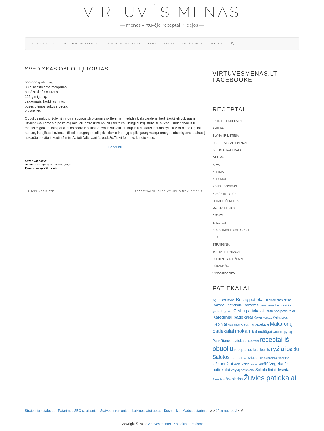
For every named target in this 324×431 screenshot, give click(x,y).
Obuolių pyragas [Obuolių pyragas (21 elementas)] (284, 332)
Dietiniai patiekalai (227, 150)
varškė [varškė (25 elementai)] (264, 364)
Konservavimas (225, 186)
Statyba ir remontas (114, 410)
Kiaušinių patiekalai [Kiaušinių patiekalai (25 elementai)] (255, 324)
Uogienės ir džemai (228, 259)
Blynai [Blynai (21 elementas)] (231, 300)
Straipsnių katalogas (40, 410)
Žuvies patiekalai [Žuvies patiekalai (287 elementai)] (270, 378)
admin (43, 160)
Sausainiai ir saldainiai (231, 230)
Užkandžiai (43, 43)
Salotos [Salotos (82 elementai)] (221, 357)
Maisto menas (224, 208)
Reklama (196, 424)
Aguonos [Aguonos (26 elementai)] (219, 300)
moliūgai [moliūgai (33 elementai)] (265, 332)
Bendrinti (115, 147)
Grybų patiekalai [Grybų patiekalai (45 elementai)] (248, 310)
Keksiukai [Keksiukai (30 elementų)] (280, 317)
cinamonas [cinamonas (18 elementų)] (276, 300)
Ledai (169, 43)
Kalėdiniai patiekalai (203, 43)
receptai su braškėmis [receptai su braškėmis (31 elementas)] (252, 350)
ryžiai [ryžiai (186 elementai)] (278, 348)
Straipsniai (222, 244)
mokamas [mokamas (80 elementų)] (246, 331)
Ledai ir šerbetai (226, 201)
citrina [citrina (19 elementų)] (287, 300)
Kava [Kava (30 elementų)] (258, 317)
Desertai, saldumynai (230, 143)
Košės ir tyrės (225, 194)
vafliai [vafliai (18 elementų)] (237, 364)
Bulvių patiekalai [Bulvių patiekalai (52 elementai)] (252, 299)
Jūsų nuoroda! (226, 410)
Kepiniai (219, 172)
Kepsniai (219, 179)
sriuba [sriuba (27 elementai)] (253, 358)
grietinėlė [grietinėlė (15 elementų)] (218, 311)
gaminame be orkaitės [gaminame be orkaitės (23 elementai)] (275, 305)
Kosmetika (172, 410)
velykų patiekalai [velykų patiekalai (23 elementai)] (242, 370)
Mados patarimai (195, 410)
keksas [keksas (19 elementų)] (267, 317)
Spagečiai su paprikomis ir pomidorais (169, 191)
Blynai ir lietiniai (226, 135)
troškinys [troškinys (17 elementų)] (284, 357)
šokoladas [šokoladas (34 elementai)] (234, 379)
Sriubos (219, 237)
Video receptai (225, 273)
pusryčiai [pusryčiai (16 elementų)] (253, 340)
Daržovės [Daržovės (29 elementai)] (251, 305)
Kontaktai (180, 424)
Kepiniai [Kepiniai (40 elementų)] (220, 324)
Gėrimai (219, 157)
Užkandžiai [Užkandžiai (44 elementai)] (223, 363)
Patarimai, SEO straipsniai (77, 410)
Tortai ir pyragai (123, 43)
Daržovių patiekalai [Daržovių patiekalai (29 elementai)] (228, 305)
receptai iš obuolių (46, 168)
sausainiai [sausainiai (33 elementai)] (239, 357)
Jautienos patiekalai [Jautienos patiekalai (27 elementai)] (280, 311)
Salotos (219, 222)
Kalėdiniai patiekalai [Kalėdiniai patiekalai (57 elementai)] (233, 317)
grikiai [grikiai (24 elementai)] (228, 311)
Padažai (219, 215)
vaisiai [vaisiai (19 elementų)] (246, 364)
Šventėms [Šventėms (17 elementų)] (219, 379)
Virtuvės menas (162, 12)
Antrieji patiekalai (80, 43)
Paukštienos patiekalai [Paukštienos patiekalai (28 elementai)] (230, 340)
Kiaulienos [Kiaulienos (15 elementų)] (234, 324)
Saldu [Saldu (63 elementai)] (293, 349)
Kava (152, 43)
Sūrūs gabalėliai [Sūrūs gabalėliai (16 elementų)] (268, 357)
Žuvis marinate (41, 191)
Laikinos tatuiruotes (146, 410)
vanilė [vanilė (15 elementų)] (254, 364)
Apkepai (219, 128)
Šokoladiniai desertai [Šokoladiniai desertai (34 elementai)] (272, 370)
